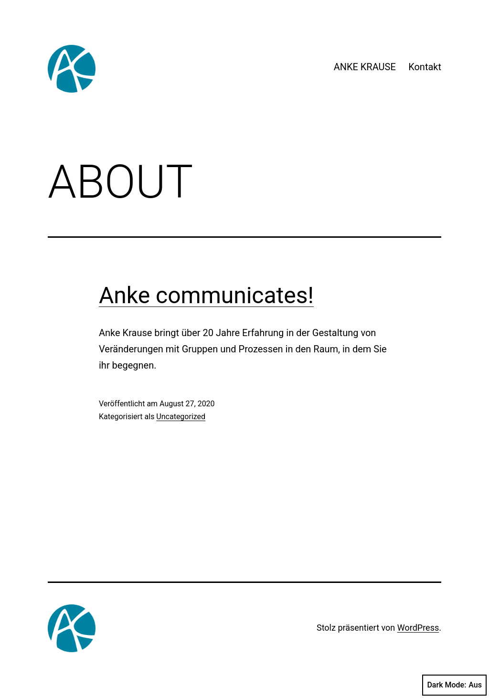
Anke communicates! (206, 295)
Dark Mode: (454, 685)
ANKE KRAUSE (365, 67)
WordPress (418, 628)
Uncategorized (180, 416)
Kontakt (424, 67)
